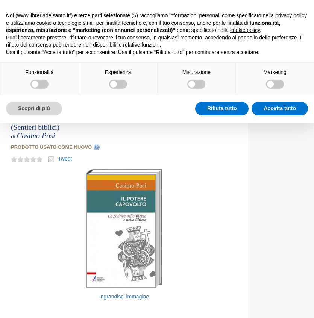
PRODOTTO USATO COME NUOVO (51, 147)
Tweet (65, 159)
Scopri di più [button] (34, 108)
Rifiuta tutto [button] (222, 108)
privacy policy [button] (291, 15)
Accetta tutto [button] (280, 108)
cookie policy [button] (245, 30)
